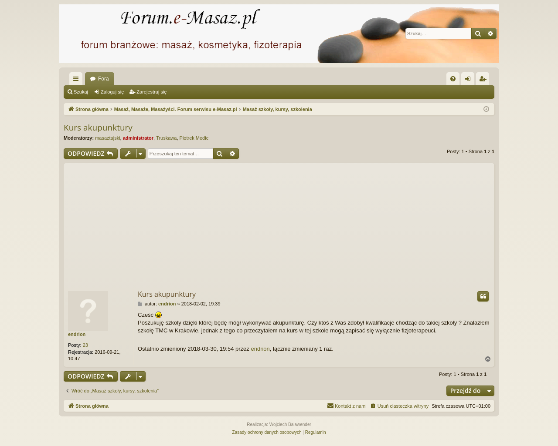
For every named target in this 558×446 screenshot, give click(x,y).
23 (85, 345)
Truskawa (166, 138)
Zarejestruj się (151, 91)
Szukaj (81, 91)
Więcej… (77, 80)
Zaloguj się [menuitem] (469, 80)
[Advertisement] (279, 224)
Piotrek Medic (194, 138)
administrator (138, 138)
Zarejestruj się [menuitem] (484, 80)
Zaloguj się (112, 91)
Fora (103, 79)
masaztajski (107, 138)
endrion (76, 334)
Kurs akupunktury (98, 127)
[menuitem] (452, 78)
